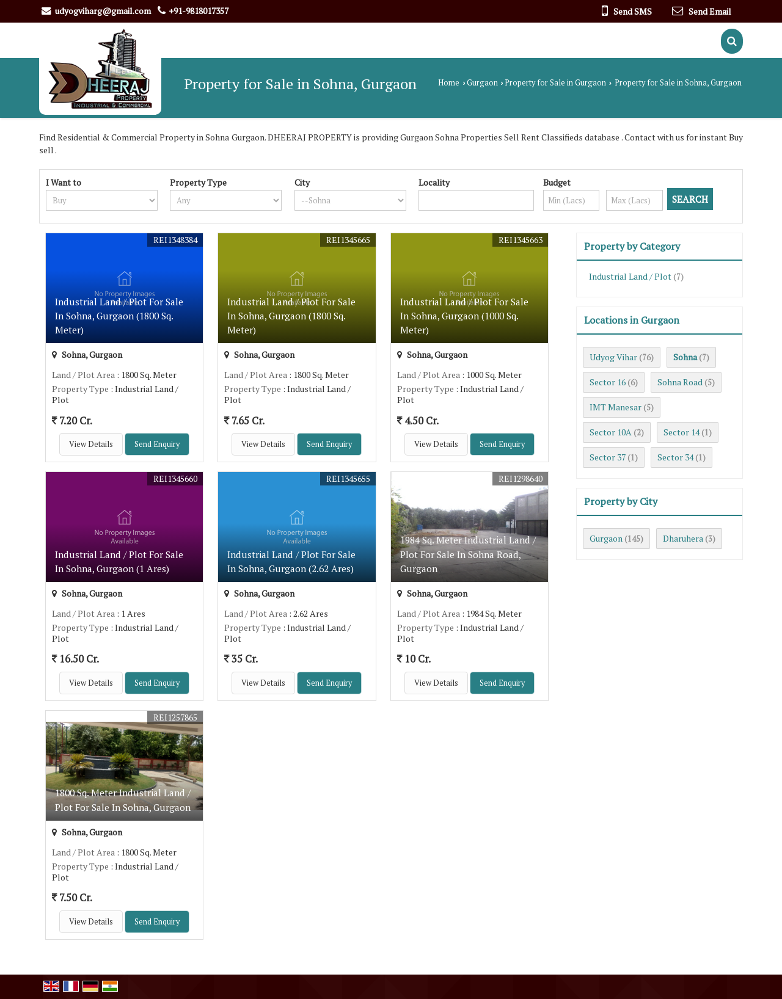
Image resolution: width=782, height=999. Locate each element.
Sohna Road (680, 382)
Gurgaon (482, 83)
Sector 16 (608, 382)
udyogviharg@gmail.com (103, 10)
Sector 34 (675, 457)
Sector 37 (608, 457)
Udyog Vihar (613, 357)
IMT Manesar (615, 407)
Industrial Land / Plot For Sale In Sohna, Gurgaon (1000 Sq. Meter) (464, 316)
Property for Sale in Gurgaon (555, 83)
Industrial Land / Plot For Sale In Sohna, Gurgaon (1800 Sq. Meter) (119, 316)
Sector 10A (611, 432)
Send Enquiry (157, 444)
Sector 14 (681, 432)
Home (448, 83)
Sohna (685, 357)
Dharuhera (683, 538)
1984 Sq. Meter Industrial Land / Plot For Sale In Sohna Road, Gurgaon (468, 554)
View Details (91, 444)
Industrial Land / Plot (630, 276)
